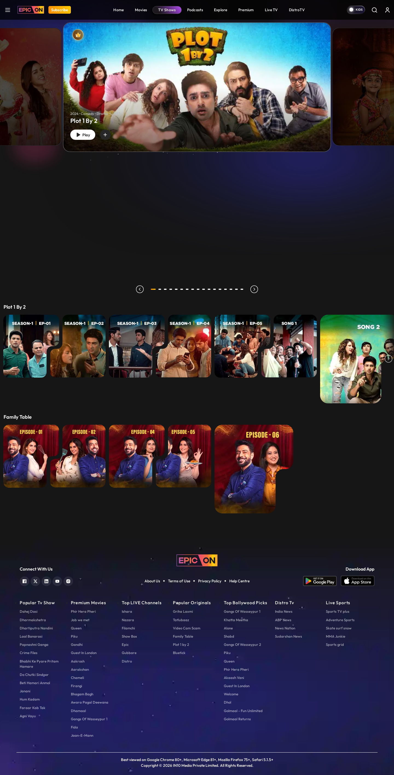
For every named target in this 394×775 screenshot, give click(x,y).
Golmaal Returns (237, 719)
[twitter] (35, 580)
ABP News (283, 620)
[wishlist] (109, 134)
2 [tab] (161, 289)
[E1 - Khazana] (31, 346)
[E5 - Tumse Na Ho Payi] (242, 346)
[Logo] (31, 10)
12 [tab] (215, 289)
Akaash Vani (234, 677)
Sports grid (335, 644)
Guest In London (84, 652)
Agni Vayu (28, 716)
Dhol (227, 702)
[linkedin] (46, 580)
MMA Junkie (335, 636)
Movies (141, 9)
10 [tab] (204, 289)
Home (118, 9)
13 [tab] (221, 289)
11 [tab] (210, 289)
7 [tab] (188, 289)
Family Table (183, 636)
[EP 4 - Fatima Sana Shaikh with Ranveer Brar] (137, 456)
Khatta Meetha (236, 620)
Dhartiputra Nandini (36, 628)
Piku (74, 636)
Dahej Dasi (28, 611)
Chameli (77, 677)
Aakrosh (78, 661)
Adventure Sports (340, 620)
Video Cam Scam (186, 628)
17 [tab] (243, 289)
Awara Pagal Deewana (89, 702)
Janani (25, 691)
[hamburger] (7, 9)
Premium (246, 9)
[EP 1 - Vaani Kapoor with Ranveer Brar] (31, 456)
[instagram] (68, 580)
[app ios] (357, 581)
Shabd (229, 636)
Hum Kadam (30, 699)
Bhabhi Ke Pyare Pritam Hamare (39, 664)
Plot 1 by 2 (181, 644)
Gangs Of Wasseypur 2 (242, 644)
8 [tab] (193, 289)
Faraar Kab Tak (32, 707)
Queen (76, 628)
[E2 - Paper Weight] (78, 346)
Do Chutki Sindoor (34, 674)
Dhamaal (78, 711)
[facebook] (24, 580)
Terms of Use (179, 581)
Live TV (271, 9)
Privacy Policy (209, 581)
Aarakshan (80, 669)
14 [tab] (226, 289)
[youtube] (57, 580)
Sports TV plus (337, 611)
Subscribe (59, 9)
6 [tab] (182, 289)
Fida (74, 727)
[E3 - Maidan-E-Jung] (137, 346)
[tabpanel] (197, 83)
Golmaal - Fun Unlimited (243, 711)
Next (388, 359)
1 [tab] (153, 289)
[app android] (322, 581)
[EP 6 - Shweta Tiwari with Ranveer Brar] (254, 469)
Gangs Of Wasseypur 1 (89, 719)
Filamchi (128, 628)
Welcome (231, 694)
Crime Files (28, 652)
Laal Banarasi (31, 636)
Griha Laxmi (183, 611)
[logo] (197, 560)
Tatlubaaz (181, 620)
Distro (127, 661)
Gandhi (77, 644)
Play (84, 134)
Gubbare (129, 652)
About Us (152, 581)
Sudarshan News (288, 636)
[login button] (387, 10)
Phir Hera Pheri (83, 611)
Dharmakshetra (33, 620)
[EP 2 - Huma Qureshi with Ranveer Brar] (78, 456)
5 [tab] (177, 289)
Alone (228, 628)
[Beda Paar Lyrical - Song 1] (289, 346)
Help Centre (239, 581)
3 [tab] (166, 289)
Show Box (129, 636)
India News (283, 611)
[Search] (374, 10)
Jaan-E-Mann (82, 735)
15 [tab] (232, 289)
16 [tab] (237, 289)
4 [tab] (171, 289)
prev (139, 289)
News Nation (285, 628)
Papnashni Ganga (34, 644)
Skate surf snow (339, 628)
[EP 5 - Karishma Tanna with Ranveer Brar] (183, 456)
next (255, 289)
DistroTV (297, 9)
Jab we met (80, 620)
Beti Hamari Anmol (35, 683)
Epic (125, 644)
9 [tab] (199, 289)
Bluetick (179, 652)
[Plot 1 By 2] (197, 87)
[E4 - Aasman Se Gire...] (183, 346)
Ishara (127, 611)
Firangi (76, 686)
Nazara (128, 620)
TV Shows (167, 9)
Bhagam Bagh (82, 694)
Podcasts (195, 9)
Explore (220, 9)
